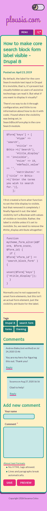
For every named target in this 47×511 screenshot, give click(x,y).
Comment (11, 424)
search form (26, 323)
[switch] (38, 7)
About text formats (14, 463)
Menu (26, 32)
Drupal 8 (10, 323)
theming (21, 329)
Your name (11, 411)
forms (8, 329)
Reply (9, 367)
